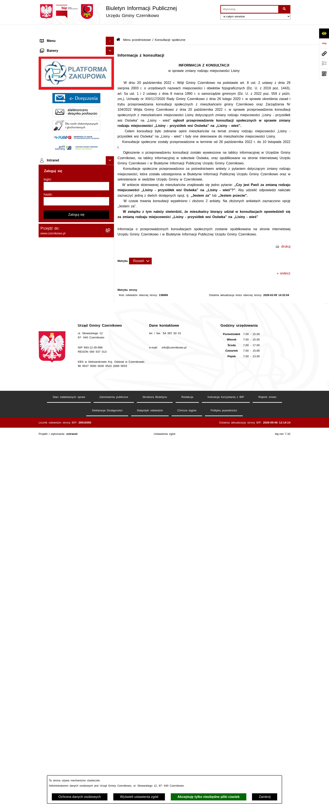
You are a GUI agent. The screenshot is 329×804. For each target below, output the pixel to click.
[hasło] (76, 689)
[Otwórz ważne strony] (324, 63)
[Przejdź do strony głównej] (108, 11)
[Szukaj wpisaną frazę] (284, 9)
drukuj (285, 235)
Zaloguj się (76, 702)
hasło (48, 682)
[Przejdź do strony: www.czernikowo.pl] (324, 53)
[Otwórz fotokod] (324, 74)
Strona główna (51, 38)
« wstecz (283, 262)
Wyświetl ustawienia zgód (139, 797)
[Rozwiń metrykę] (140, 250)
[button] (111, 39)
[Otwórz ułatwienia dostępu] (324, 33)
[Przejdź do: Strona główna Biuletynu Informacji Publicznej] (118, 29)
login (47, 667)
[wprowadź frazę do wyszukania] (249, 9)
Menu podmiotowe (54, 528)
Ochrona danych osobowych (80, 797)
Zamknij (264, 797)
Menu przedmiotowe (55, 47)
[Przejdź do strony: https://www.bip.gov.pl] (324, 43)
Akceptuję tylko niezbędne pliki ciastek (209, 797)
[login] (76, 674)
